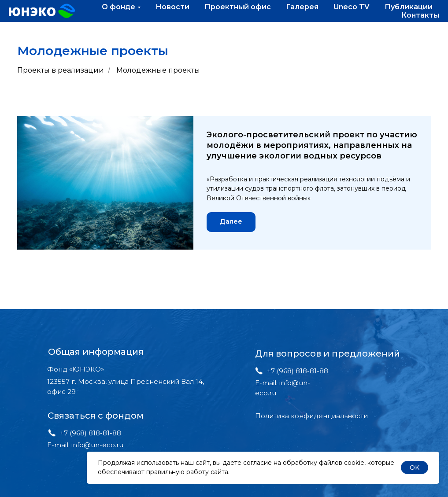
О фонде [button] (118, 7)
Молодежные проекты (158, 70)
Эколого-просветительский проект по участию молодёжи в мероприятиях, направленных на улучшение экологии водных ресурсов (312, 145)
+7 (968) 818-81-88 (90, 433)
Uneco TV (351, 7)
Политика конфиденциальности (311, 416)
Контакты (420, 15)
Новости (172, 7)
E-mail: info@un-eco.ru (85, 445)
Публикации (409, 7)
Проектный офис (237, 7)
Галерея (302, 7)
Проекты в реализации (60, 70)
